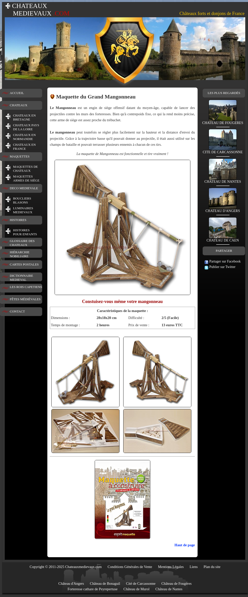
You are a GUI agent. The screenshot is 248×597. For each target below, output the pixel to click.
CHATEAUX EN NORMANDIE (24, 137)
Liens (194, 567)
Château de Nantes (168, 589)
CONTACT (17, 311)
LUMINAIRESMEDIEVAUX (23, 210)
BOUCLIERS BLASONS (22, 200)
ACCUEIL (17, 93)
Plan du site (212, 567)
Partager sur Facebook (222, 261)
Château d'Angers (71, 584)
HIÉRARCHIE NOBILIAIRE (20, 254)
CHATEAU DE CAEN (222, 239)
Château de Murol (136, 589)
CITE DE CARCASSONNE (222, 150)
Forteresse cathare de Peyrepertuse (92, 589)
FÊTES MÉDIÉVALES (25, 299)
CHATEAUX (18, 105)
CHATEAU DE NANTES (222, 180)
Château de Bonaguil (105, 584)
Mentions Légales (171, 567)
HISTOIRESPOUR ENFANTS (25, 232)
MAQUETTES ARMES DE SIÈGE (26, 178)
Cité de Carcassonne (141, 584)
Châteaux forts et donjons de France (212, 13)
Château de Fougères (176, 584)
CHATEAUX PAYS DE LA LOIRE (26, 127)
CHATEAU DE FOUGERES (222, 121)
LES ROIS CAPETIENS (26, 287)
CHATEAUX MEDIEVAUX (37, 9)
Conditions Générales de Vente (130, 567)
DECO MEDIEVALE (24, 188)
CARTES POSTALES (24, 264)
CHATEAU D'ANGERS (222, 209)
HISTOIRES (18, 220)
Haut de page (184, 545)
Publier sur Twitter (219, 267)
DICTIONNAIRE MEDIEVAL (21, 278)
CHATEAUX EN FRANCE (24, 146)
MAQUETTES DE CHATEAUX (25, 168)
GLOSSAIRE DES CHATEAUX (22, 243)
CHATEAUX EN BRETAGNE (24, 117)
